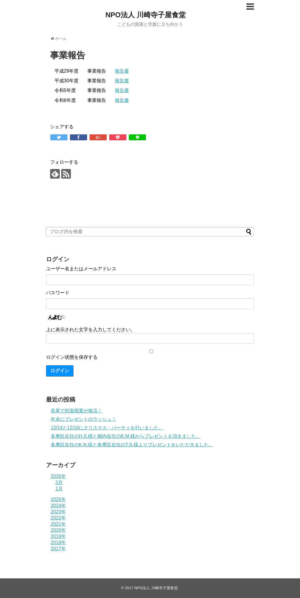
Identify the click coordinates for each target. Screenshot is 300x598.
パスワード (57, 292)
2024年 (58, 505)
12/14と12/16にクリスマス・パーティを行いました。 (107, 427)
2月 (59, 482)
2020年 (58, 530)
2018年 (58, 542)
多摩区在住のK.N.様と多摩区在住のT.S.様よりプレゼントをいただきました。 (132, 444)
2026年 (58, 476)
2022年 (58, 517)
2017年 (58, 548)
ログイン (59, 370)
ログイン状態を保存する (72, 357)
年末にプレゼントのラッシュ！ (83, 419)
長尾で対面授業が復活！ (76, 410)
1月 (59, 488)
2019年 (58, 536)
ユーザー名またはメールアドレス (81, 268)
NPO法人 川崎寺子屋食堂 (145, 15)
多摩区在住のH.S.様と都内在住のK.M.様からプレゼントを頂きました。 (126, 436)
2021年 (58, 524)
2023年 (58, 511)
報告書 (122, 71)
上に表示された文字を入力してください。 (90, 329)
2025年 (58, 499)
